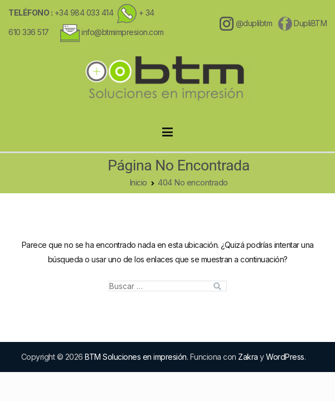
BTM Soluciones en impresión (136, 356)
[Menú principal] (167, 132)
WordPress (285, 356)
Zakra (248, 356)
